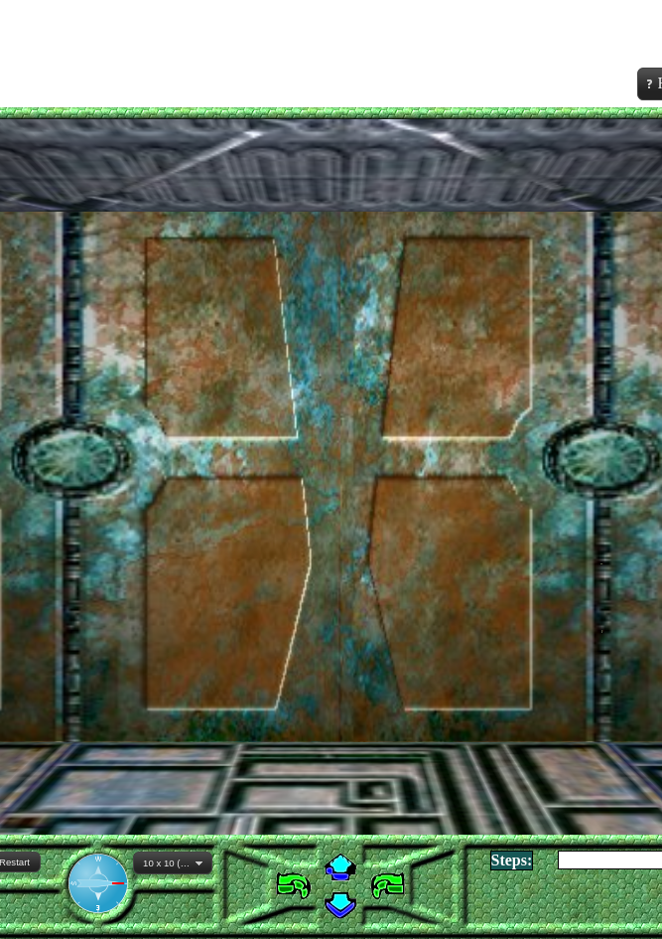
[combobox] (172, 863)
